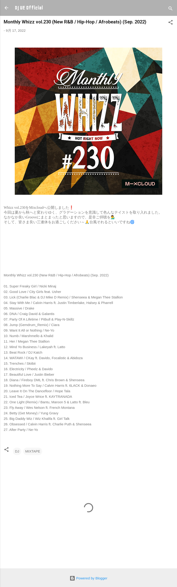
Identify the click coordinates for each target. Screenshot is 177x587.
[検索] (170, 9)
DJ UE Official (29, 8)
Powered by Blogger (88, 578)
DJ (17, 451)
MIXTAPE (32, 451)
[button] (170, 23)
